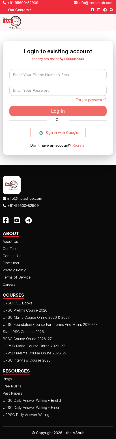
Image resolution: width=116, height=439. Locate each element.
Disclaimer (11, 263)
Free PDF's (12, 386)
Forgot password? (91, 100)
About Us (10, 241)
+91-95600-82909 (21, 205)
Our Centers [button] (18, 10)
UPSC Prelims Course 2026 (25, 310)
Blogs (7, 379)
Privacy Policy (14, 270)
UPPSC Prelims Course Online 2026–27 (35, 353)
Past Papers (12, 393)
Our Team (11, 248)
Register (78, 145)
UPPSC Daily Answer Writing (26, 414)
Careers (9, 284)
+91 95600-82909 (20, 2)
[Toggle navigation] (107, 22)
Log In (58, 111)
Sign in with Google (58, 133)
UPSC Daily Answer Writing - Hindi (31, 407)
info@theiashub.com (93, 2)
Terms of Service (17, 277)
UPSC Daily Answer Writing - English (32, 400)
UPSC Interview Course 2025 (27, 360)
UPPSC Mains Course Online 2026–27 (34, 346)
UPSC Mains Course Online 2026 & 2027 (36, 317)
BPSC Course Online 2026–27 (27, 339)
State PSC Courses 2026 (23, 331)
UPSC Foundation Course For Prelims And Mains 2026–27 (50, 324)
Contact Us (12, 256)
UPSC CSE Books (17, 303)
